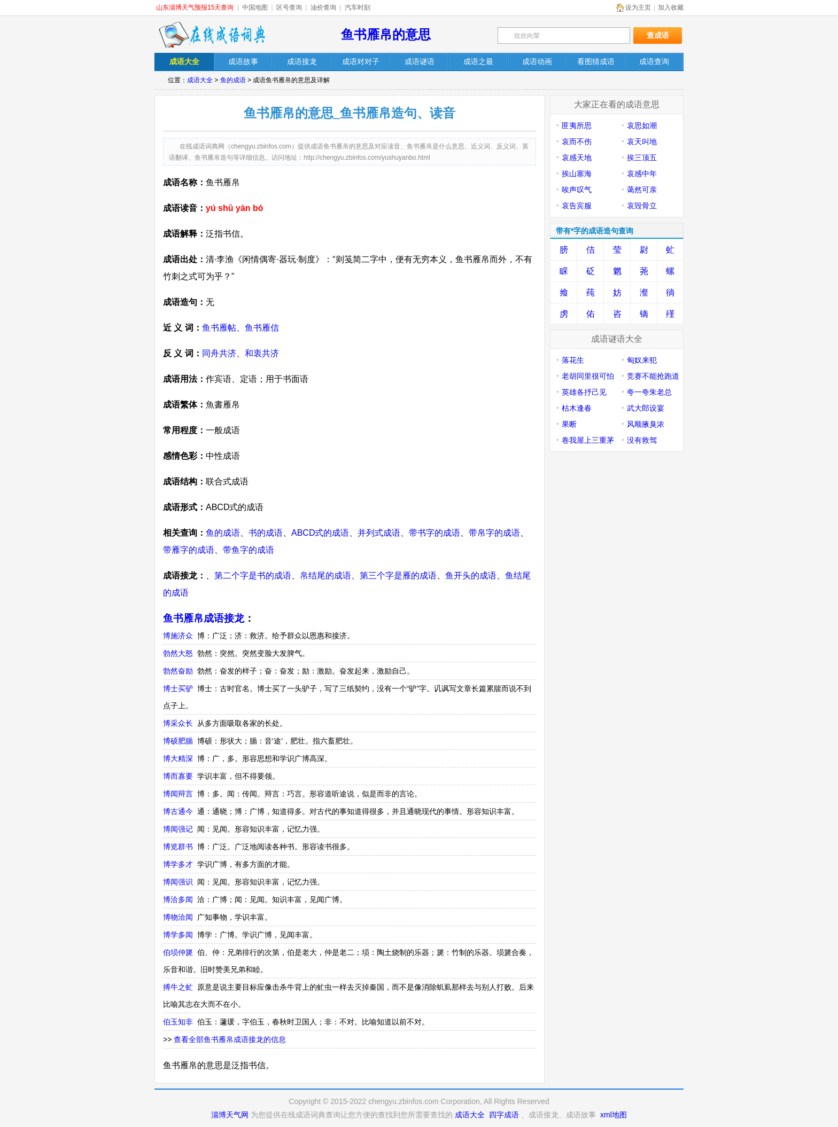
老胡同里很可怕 (588, 376)
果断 (569, 424)
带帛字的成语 (494, 532)
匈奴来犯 (642, 360)
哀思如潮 (642, 125)
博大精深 (178, 758)
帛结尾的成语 (325, 575)
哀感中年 (642, 173)
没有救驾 (642, 440)
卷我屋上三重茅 (588, 440)
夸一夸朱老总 (649, 392)
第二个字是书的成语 (252, 575)
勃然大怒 (178, 653)
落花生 (573, 360)
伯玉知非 (178, 1022)
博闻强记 (178, 829)
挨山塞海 (577, 173)
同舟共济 (219, 353)
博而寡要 (178, 776)
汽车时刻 (357, 7)
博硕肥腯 (178, 741)
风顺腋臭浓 (645, 424)
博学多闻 (178, 934)
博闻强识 (178, 882)
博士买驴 (178, 688)
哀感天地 (577, 157)
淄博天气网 (230, 1114)
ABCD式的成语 (320, 532)
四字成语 (504, 1114)
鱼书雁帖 (219, 327)
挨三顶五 (642, 157)
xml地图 (613, 1114)
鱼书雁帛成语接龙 (203, 618)
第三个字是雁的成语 (398, 575)
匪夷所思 (577, 125)
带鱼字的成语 (248, 549)
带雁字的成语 (188, 549)
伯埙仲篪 (178, 952)
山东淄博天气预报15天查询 (195, 7)
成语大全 (200, 80)
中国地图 (255, 7)
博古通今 (178, 811)
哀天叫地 (642, 141)
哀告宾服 (577, 205)
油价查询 (323, 7)
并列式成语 (379, 532)
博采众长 (178, 723)
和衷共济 (262, 353)
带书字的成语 (434, 532)
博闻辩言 (178, 793)
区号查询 (289, 7)
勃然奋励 (178, 671)
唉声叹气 (577, 189)
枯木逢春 (577, 408)
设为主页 (638, 7)
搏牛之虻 (178, 987)
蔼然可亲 (642, 189)
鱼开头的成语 (470, 575)
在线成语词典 (211, 35)
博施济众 (178, 635)
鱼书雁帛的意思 (386, 34)
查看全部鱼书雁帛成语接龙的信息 (230, 1039)
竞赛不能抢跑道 (653, 376)
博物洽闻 (178, 917)
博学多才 (178, 864)
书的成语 (266, 532)
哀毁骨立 (642, 205)
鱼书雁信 (262, 327)
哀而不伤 (577, 141)
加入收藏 (671, 7)
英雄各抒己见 (584, 392)
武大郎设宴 (645, 408)
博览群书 (178, 846)
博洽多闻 (178, 899)
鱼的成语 (233, 80)
